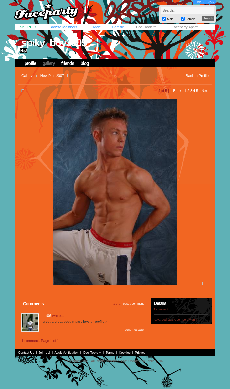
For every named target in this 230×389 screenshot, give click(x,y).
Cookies (125, 352)
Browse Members (63, 27)
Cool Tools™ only (185, 319)
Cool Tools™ (146, 27)
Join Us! (44, 352)
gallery (48, 63)
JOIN (211, 2)
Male (97, 27)
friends (67, 63)
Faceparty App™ (185, 27)
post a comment (133, 303)
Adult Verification (66, 352)
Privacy (140, 352)
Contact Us (26, 352)
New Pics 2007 (52, 75)
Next (205, 91)
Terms (110, 352)
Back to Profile (197, 75)
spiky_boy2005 (54, 42)
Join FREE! (27, 27)
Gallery (27, 75)
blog (84, 63)
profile (30, 63)
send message (134, 329)
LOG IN (199, 2)
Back (177, 91)
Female (118, 27)
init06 (47, 316)
